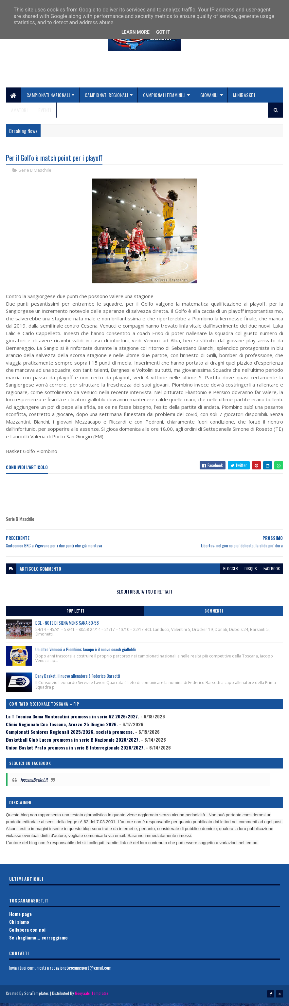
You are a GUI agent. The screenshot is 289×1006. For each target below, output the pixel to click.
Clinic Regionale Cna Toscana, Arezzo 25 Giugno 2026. (62, 728)
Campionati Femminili (164, 97)
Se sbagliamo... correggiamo (38, 941)
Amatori (19, 112)
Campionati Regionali (106, 97)
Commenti (214, 614)
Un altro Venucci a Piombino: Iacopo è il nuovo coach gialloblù (85, 653)
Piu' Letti (75, 614)
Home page (20, 918)
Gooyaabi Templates (92, 997)
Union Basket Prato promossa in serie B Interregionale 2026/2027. (75, 751)
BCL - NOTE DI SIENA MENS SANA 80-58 (67, 626)
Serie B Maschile (35, 174)
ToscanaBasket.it (33, 783)
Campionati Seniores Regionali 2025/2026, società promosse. (70, 735)
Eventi (44, 112)
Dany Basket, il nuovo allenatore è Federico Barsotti (77, 679)
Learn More (135, 32)
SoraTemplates (36, 997)
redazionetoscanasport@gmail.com (80, 971)
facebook (271, 572)
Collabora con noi (27, 933)
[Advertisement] (144, 75)
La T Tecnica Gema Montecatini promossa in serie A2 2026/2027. (72, 720)
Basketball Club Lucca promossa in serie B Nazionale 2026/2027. (73, 743)
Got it (163, 32)
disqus (250, 572)
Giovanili (209, 97)
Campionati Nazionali (48, 97)
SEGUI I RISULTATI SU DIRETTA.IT (144, 595)
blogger (230, 572)
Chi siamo (19, 925)
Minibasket (244, 97)
